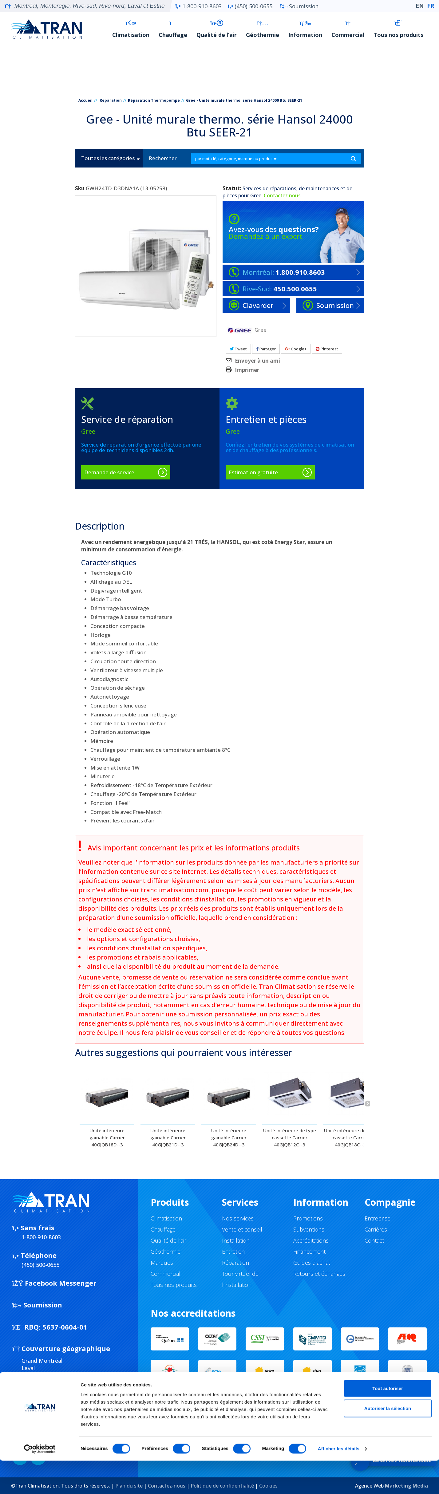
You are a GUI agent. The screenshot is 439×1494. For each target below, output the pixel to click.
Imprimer (247, 370)
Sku (80, 188)
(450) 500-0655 (250, 6)
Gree (255, 195)
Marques (162, 1262)
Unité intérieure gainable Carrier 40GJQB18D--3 (107, 1137)
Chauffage (173, 29)
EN (420, 6)
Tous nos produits (398, 29)
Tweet (238, 349)
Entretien (233, 1251)
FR (430, 6)
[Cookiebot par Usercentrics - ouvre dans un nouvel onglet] (40, 1482)
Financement (309, 1251)
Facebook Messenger (54, 1282)
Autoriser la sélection (387, 1441)
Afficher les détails (338, 1481)
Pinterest (327, 349)
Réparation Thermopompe (154, 100)
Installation (236, 1240)
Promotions (308, 1218)
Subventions (308, 1229)
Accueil (85, 100)
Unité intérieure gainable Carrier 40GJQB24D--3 (229, 1137)
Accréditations (311, 1240)
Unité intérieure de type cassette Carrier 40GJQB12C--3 (289, 1137)
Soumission (299, 6)
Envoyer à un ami (257, 360)
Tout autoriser (387, 1421)
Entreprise (377, 1218)
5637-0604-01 (49, 1326)
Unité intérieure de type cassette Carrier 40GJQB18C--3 (350, 1137)
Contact (374, 1240)
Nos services (238, 1218)
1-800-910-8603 (199, 6)
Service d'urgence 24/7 (190, 1401)
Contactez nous (282, 195)
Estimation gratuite (253, 472)
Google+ (296, 349)
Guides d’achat (311, 1262)
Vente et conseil (242, 1229)
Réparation (111, 100)
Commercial (347, 29)
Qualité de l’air (216, 29)
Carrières (376, 1229)
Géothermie (262, 29)
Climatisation (130, 29)
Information (305, 29)
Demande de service (109, 472)
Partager (266, 349)
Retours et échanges (319, 1273)
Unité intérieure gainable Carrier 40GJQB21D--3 (168, 1137)
